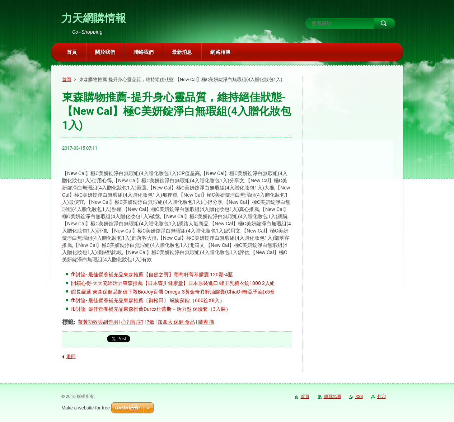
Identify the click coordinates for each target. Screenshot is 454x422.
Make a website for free (85, 408)
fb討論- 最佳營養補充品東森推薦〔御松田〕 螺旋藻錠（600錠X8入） (148, 300)
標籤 (68, 322)
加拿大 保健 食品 (176, 322)
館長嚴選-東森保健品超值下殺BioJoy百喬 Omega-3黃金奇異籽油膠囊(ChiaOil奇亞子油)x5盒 (173, 292)
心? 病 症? (132, 322)
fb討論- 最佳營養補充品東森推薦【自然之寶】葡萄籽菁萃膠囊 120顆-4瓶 (152, 274)
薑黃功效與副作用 (98, 322)
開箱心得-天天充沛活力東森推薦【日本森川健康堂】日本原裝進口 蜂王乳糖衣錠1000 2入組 (173, 283)
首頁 (66, 79)
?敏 (150, 322)
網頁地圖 (332, 396)
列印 (381, 396)
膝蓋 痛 (206, 322)
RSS (359, 396)
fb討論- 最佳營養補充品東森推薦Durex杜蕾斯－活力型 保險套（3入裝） (151, 309)
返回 (71, 356)
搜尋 (384, 23)
